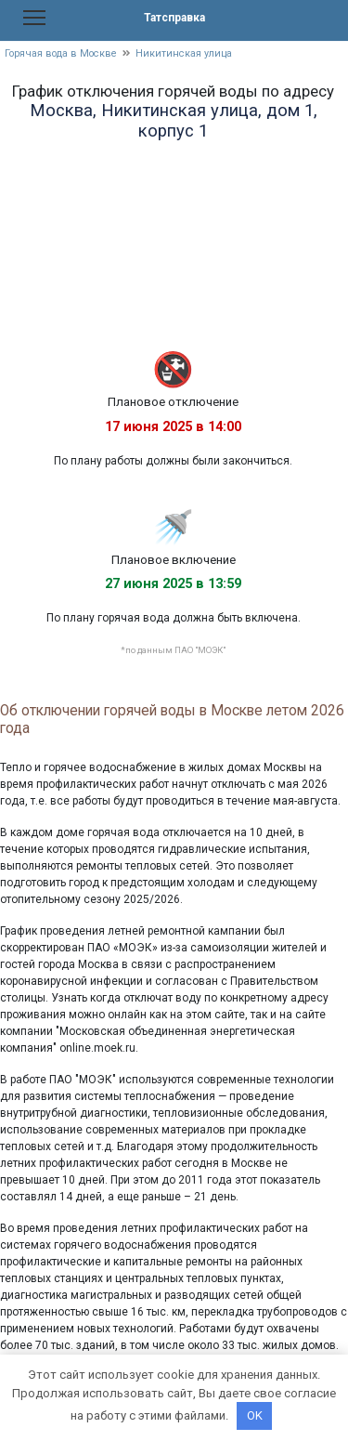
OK (255, 1415)
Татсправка (174, 17)
